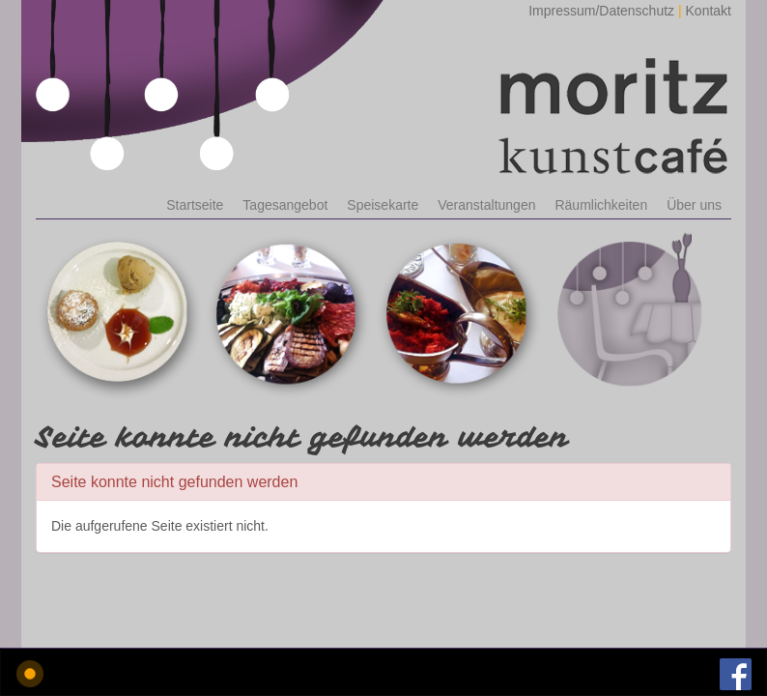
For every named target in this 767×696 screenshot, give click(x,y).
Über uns (694, 205)
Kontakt (708, 10)
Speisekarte (382, 205)
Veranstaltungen (486, 205)
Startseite (194, 205)
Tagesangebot (284, 205)
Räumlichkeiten (600, 205)
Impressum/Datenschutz (601, 10)
